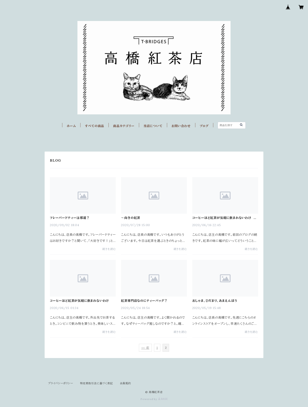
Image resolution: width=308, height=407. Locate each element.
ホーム (71, 126)
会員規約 (125, 383)
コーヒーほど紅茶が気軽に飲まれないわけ (79, 300)
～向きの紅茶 (130, 217)
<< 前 (145, 348)
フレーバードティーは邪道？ (69, 217)
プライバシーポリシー (60, 383)
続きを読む (109, 249)
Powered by (154, 399)
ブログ (204, 126)
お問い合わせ (181, 126)
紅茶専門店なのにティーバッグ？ (144, 300)
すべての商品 (94, 126)
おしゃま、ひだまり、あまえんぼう (214, 300)
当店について (153, 126)
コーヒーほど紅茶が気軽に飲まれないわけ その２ (224, 217)
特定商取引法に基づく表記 (96, 383)
